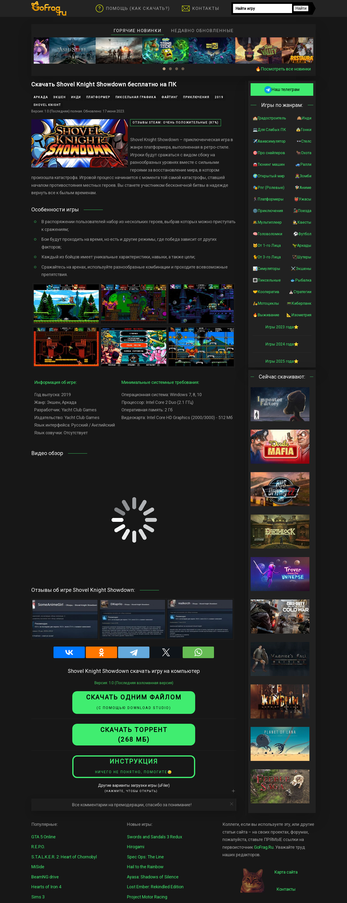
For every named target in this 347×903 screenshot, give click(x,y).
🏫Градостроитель (269, 118)
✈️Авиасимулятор (269, 141)
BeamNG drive (45, 876)
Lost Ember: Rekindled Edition (155, 886)
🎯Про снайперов (269, 153)
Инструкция (133, 766)
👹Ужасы (302, 199)
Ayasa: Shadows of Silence (153, 876)
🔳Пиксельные (267, 280)
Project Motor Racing (147, 896)
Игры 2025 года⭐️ (282, 361)
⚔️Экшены (301, 268)
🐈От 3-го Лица (267, 257)
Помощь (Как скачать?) (133, 8)
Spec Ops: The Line (145, 856)
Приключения (196, 97)
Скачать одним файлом (134, 702)
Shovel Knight (47, 105)
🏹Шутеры (301, 257)
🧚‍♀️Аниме (303, 187)
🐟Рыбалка (300, 280)
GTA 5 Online (43, 836)
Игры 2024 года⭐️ (282, 344)
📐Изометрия (299, 315)
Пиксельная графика (135, 97)
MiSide (37, 866)
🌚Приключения (268, 210)
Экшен (59, 97)
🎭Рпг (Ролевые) (268, 187)
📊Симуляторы (266, 268)
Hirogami (135, 846)
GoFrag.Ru (264, 847)
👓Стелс (303, 141)
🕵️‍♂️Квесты (302, 222)
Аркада (40, 97)
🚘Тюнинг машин (269, 164)
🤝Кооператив (266, 292)
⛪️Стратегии (300, 292)
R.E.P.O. (38, 846)
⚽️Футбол (302, 234)
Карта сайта (286, 872)
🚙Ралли (303, 164)
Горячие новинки (137, 30)
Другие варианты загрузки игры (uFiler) (134, 788)
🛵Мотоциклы (266, 303)
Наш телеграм (282, 89)
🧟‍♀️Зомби (303, 176)
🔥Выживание (266, 315)
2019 (219, 97)
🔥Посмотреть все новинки (283, 68)
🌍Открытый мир (269, 176)
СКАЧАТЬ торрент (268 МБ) (133, 734)
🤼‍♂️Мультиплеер (267, 222)
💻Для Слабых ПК (269, 129)
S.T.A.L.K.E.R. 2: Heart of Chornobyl (64, 856)
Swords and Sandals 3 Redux (154, 836)
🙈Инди (304, 118)
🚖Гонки (303, 129)
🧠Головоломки (267, 234)
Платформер (98, 97)
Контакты (200, 8)
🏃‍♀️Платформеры (268, 199)
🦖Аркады (301, 245)
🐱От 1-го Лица (267, 245)
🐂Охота (303, 153)
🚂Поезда (302, 210)
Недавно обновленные (202, 30)
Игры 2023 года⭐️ (282, 327)
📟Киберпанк (299, 303)
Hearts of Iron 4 (46, 886)
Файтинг (169, 97)
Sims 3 (38, 896)
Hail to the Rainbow (145, 866)
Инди (76, 97)
